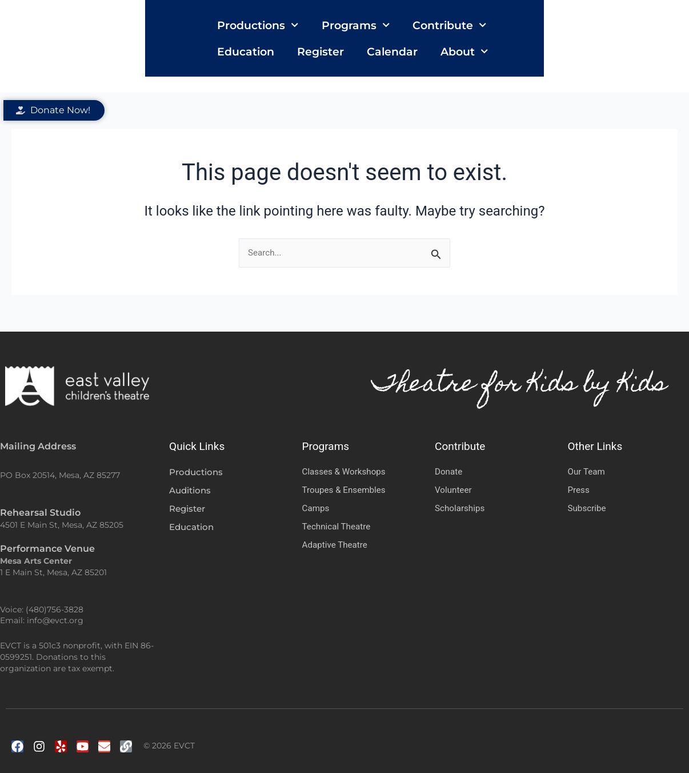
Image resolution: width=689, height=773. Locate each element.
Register (533, 33)
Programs (276, 32)
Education (458, 33)
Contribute (370, 32)
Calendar (605, 33)
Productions (178, 32)
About (162, 59)
